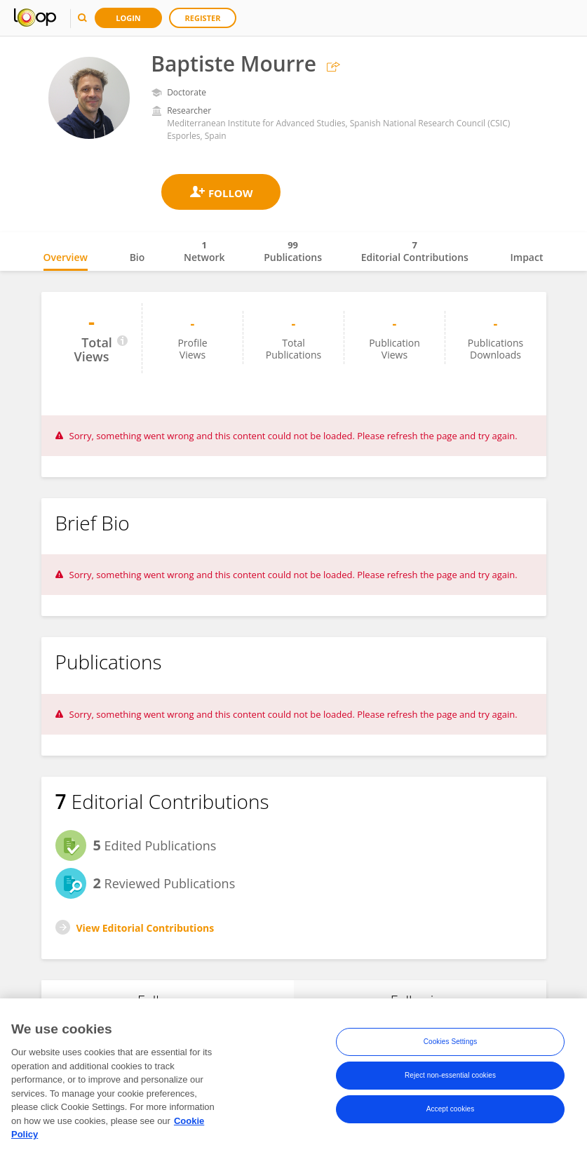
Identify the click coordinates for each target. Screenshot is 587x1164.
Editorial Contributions (414, 251)
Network (204, 251)
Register (203, 18)
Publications (293, 251)
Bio (137, 257)
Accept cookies (450, 1109)
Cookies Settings (451, 1042)
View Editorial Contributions (145, 928)
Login (128, 18)
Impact (527, 257)
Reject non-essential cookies (450, 1076)
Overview (65, 257)
